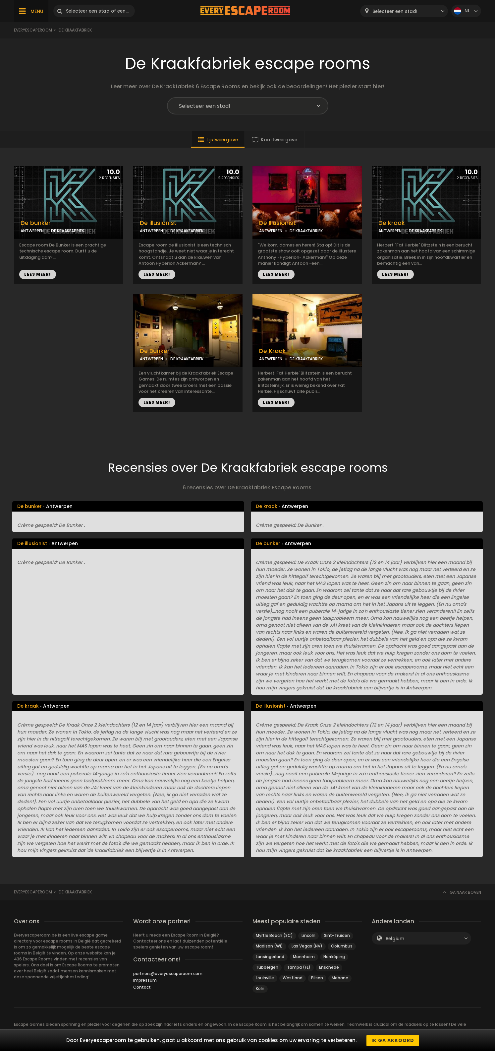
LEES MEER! (37, 274)
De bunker (36, 223)
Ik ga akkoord (392, 1040)
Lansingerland (270, 956)
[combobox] (404, 11)
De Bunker (155, 351)
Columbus (342, 946)
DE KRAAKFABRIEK (67, 231)
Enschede (329, 967)
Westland (292, 978)
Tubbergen (267, 967)
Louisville (265, 978)
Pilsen (317, 978)
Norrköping (334, 956)
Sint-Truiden (337, 935)
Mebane (340, 978)
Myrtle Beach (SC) (274, 935)
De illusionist (158, 223)
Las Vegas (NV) (307, 946)
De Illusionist (277, 223)
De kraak (391, 223)
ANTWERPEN (32, 231)
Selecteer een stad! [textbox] (394, 11)
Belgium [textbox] (395, 939)
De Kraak (272, 351)
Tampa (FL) (298, 967)
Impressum (145, 980)
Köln (260, 988)
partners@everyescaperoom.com (167, 973)
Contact (142, 987)
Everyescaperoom (33, 30)
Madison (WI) (269, 946)
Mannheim (304, 956)
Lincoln (308, 935)
